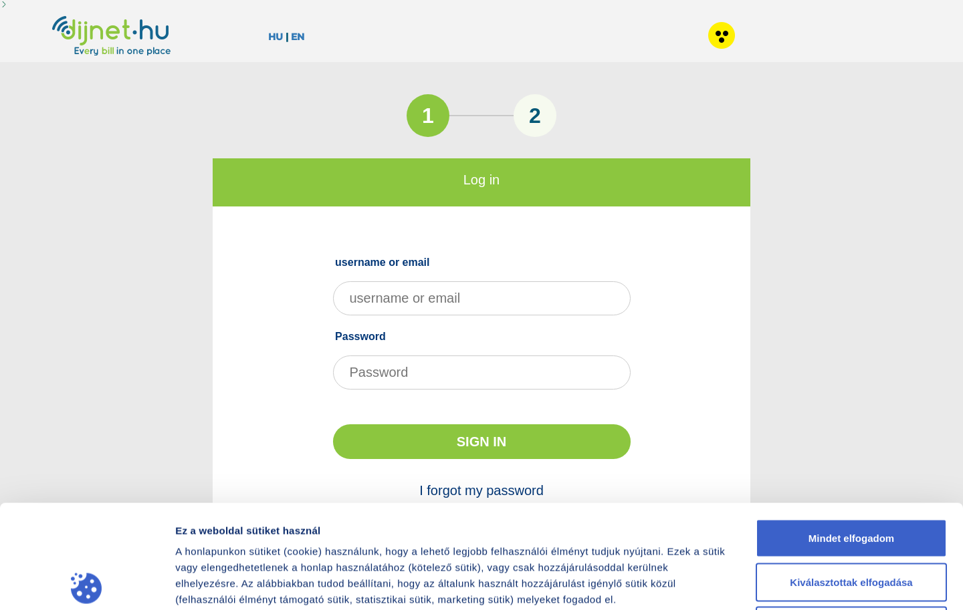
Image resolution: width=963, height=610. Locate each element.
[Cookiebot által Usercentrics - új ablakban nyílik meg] (86, 584)
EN (297, 37)
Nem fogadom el (852, 522)
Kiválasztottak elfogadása (851, 478)
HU (275, 37)
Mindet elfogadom (851, 434)
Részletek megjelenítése (769, 583)
